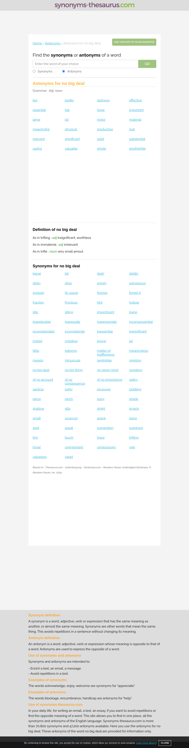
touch (69, 437)
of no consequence (75, 381)
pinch (69, 399)
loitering (71, 351)
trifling (134, 437)
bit (67, 273)
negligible (104, 360)
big (35, 100)
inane (133, 312)
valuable (71, 149)
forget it (135, 293)
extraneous (137, 283)
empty (102, 283)
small (37, 418)
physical (71, 129)
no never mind (107, 370)
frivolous (71, 302)
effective (135, 100)
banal (37, 273)
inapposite (72, 322)
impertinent (105, 312)
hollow (134, 302)
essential (39, 110)
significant (72, 139)
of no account (43, 380)
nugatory (136, 370)
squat (69, 428)
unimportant (74, 447)
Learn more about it (146, 743)
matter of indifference (105, 353)
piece (37, 399)
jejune (101, 341)
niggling (135, 360)
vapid (69, 457)
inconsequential (141, 322)
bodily (69, 100)
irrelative (71, 341)
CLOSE (165, 743)
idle (35, 312)
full (67, 110)
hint (99, 302)
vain (132, 447)
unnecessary (106, 447)
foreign (102, 293)
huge (101, 110)
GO (147, 64)
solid (100, 139)
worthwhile (137, 149)
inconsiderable (44, 331)
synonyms (62, 55)
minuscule (72, 360)
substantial (137, 139)
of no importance (109, 380)
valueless (40, 457)
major (101, 120)
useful (37, 149)
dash (100, 273)
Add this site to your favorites (134, 42)
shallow (38, 409)
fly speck (71, 293)
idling (69, 312)
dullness (103, 100)
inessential (105, 331)
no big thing (73, 370)
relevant (39, 139)
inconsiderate (75, 331)
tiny (35, 437)
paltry (133, 380)
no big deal (41, 370)
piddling (135, 389)
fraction (38, 302)
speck (101, 418)
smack (134, 409)
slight (101, 409)
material (135, 120)
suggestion (105, 428)
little (36, 351)
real (132, 129)
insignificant (138, 331)
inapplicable (42, 322)
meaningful (41, 129)
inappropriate (107, 322)
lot (67, 120)
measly (38, 360)
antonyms (89, 55)
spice (133, 418)
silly (68, 409)
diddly (133, 273)
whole (101, 149)
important (136, 110)
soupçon (71, 418)
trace (100, 437)
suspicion (136, 428)
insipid (37, 341)
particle (38, 389)
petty (69, 389)
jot (131, 341)
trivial (37, 447)
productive (105, 129)
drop (68, 283)
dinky (37, 283)
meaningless (138, 351)
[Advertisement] (94, 22)
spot (36, 428)
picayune (103, 389)
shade (133, 399)
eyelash (38, 293)
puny (100, 399)
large (36, 120)
